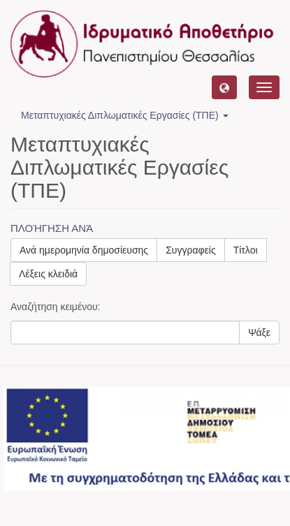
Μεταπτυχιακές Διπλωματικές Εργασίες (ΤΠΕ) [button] (125, 115)
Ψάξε (259, 332)
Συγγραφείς (191, 250)
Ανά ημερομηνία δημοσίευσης (84, 250)
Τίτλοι (245, 250)
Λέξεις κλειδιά (48, 273)
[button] (224, 87)
